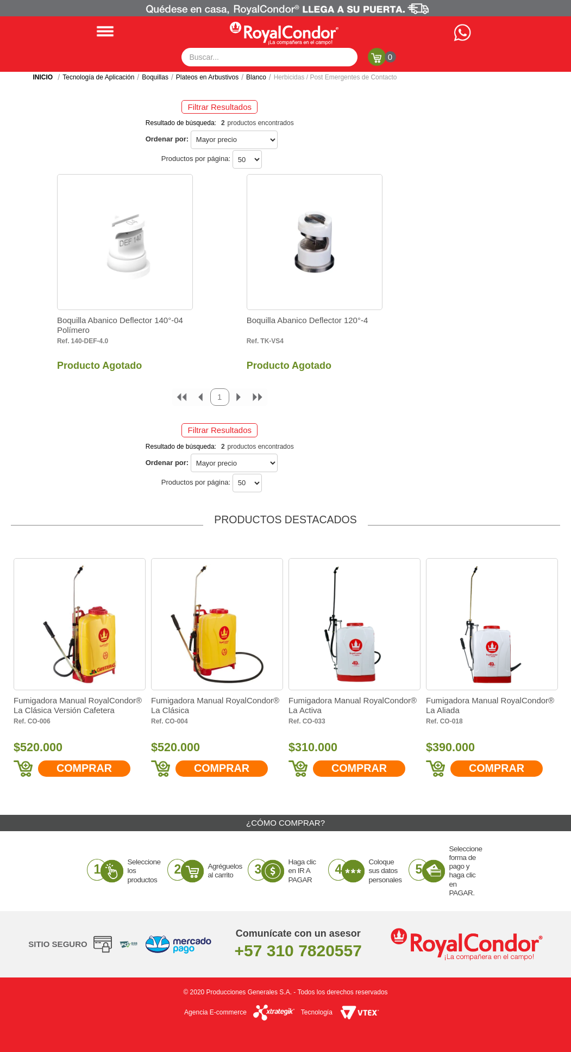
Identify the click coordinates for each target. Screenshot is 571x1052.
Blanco (256, 77)
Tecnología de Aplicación (98, 77)
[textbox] (269, 57)
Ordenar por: (167, 139)
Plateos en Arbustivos (207, 77)
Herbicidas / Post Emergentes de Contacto (335, 77)
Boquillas (155, 77)
